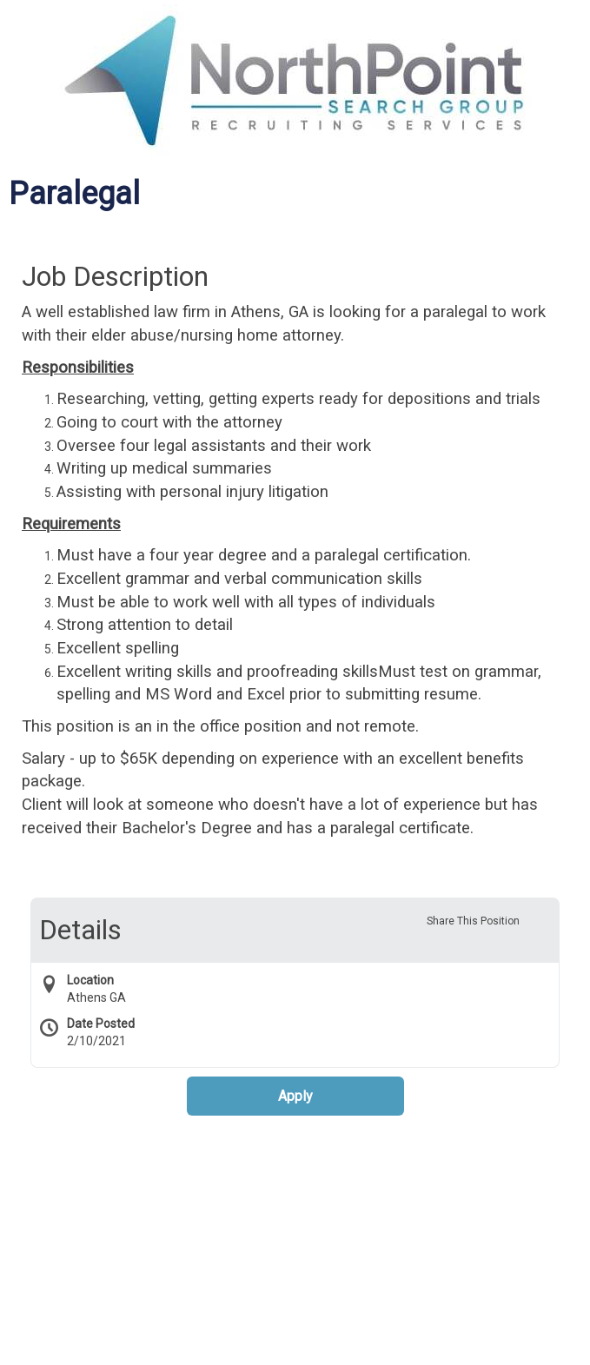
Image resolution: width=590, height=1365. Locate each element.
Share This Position (473, 921)
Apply (295, 1096)
